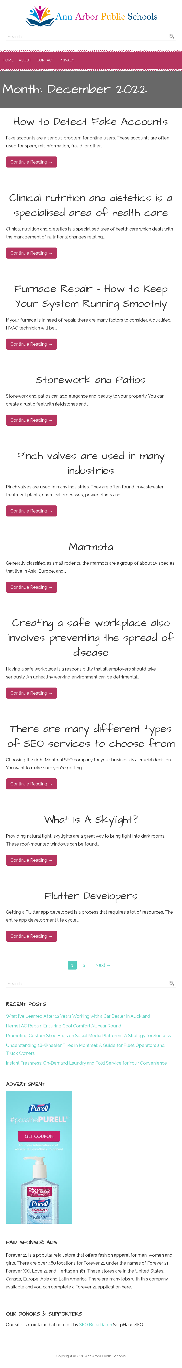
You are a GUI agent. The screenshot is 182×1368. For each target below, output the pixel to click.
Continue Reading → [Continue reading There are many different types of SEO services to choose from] (31, 784)
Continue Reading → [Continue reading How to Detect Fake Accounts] (31, 162)
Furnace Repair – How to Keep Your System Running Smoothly (91, 296)
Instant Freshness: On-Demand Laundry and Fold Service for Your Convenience (86, 1063)
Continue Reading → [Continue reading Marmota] (31, 587)
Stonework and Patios (91, 380)
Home (8, 60)
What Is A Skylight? (91, 820)
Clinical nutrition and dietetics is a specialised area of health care (91, 205)
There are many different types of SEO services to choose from (91, 736)
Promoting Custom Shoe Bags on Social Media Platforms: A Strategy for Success (88, 1035)
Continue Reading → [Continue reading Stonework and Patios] (31, 420)
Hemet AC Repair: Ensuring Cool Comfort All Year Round (63, 1026)
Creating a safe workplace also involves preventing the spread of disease (91, 638)
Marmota (91, 547)
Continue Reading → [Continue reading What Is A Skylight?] (31, 860)
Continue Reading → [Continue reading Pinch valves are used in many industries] (31, 511)
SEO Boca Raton (95, 1324)
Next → (103, 965)
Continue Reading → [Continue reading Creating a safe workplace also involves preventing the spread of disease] (31, 693)
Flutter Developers (91, 896)
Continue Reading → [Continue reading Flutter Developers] (31, 936)
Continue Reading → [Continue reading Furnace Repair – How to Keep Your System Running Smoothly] (31, 344)
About (25, 60)
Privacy (66, 60)
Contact (45, 60)
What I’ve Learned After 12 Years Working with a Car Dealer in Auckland (78, 1016)
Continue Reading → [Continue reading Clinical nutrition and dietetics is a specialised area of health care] (31, 253)
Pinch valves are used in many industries (91, 463)
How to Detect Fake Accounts (91, 122)
